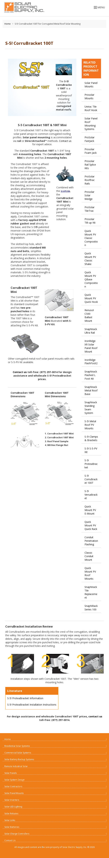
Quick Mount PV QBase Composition (91, 279)
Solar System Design (14, 779)
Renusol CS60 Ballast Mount (89, 315)
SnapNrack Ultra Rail (91, 330)
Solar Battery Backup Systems (19, 759)
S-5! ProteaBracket (91, 464)
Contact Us (9, 840)
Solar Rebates (11, 813)
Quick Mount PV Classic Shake (90, 259)
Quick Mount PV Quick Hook (91, 298)
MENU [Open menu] (99, 7)
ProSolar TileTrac (89, 209)
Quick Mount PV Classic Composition (91, 238)
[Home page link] (23, 7)
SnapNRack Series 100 (91, 607)
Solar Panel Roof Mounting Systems (91, 124)
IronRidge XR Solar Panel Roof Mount (91, 346)
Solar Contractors (13, 786)
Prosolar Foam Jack (91, 151)
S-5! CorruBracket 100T (91, 479)
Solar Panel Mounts (91, 84)
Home (7, 23)
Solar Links (9, 820)
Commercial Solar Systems (17, 752)
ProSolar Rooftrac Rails (90, 180)
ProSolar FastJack (89, 139)
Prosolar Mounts (89, 96)
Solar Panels (10, 773)
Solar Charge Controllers (16, 833)
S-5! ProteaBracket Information (25, 698)
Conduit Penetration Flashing (91, 541)
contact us (95, 716)
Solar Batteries (11, 826)
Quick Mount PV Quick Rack (91, 525)
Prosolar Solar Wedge (89, 195)
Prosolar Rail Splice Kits (90, 164)
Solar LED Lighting (13, 806)
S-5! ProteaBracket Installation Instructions (31, 704)
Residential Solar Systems (17, 745)
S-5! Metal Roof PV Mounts (90, 425)
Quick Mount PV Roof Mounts (90, 573)
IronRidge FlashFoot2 (91, 361)
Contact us (65, 141)
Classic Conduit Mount (89, 556)
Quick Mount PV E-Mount (90, 510)
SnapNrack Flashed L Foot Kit (91, 375)
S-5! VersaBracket (91, 494)
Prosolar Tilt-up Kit (90, 220)
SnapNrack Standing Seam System (91, 408)
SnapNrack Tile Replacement (91, 592)
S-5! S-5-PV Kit (91, 450)
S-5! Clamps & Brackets (91, 438)
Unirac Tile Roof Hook (91, 108)
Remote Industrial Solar (16, 766)
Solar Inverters (11, 799)
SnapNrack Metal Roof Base (91, 390)
